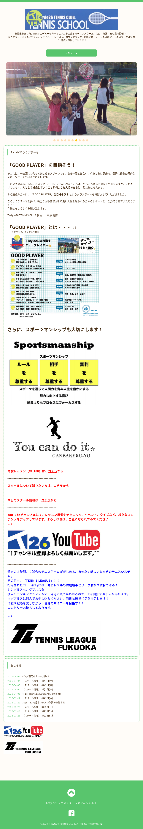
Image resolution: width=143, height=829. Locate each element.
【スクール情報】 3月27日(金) (38, 711)
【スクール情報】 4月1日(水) (37, 698)
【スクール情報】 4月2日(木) (37, 689)
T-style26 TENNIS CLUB (62, 823)
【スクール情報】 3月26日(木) (38, 715)
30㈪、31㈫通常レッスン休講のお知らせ (43, 702)
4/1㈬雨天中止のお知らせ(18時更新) (41, 693)
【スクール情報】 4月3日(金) (37, 685)
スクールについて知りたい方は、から (38, 485)
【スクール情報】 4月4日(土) (37, 681)
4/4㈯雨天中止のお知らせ (36, 676)
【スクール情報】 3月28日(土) (38, 707)
